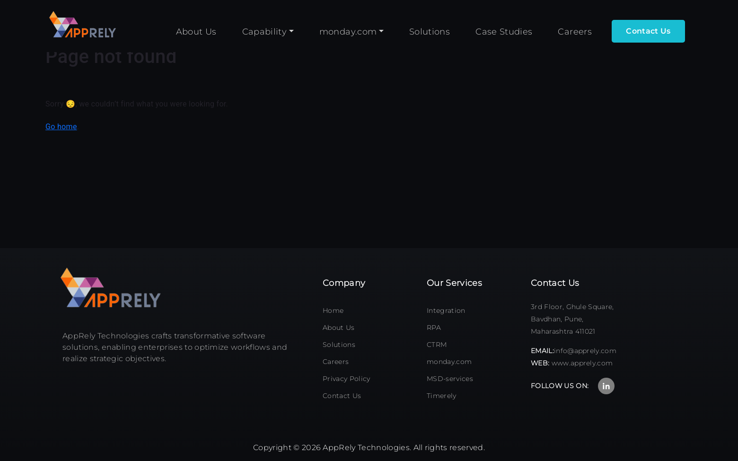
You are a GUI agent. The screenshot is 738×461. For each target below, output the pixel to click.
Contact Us (342, 395)
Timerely (442, 395)
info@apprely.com (585, 350)
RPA (434, 327)
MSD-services (450, 378)
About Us (339, 327)
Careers (336, 361)
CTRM (437, 344)
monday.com (449, 361)
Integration (446, 310)
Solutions (339, 344)
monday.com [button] (348, 32)
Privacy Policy (346, 378)
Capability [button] (264, 32)
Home (333, 310)
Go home (61, 126)
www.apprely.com (582, 363)
